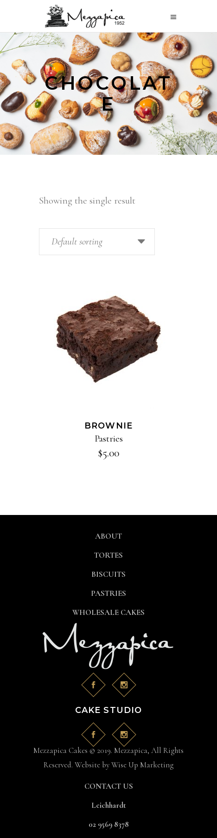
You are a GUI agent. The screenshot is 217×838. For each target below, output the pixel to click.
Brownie (108, 426)
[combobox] (97, 241)
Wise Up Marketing (142, 765)
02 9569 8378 (109, 824)
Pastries (109, 438)
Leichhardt (108, 805)
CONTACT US (108, 786)
